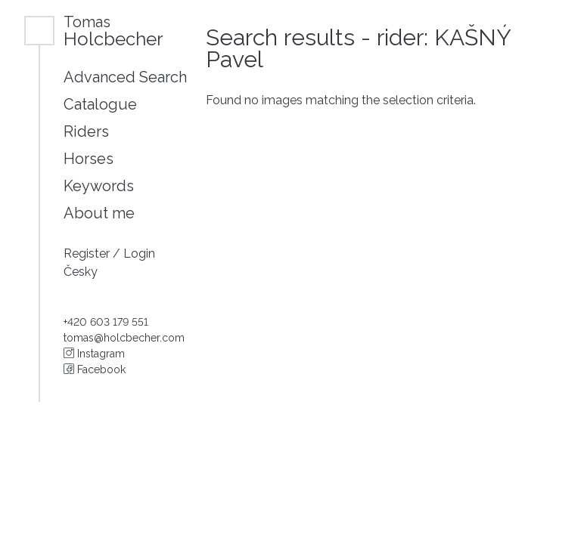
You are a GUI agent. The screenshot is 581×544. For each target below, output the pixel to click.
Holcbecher (113, 30)
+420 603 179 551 (106, 322)
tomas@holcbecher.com (124, 338)
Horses (88, 159)
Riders (86, 131)
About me (99, 213)
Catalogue (100, 104)
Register (88, 253)
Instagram (94, 354)
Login (139, 253)
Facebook (95, 369)
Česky (81, 271)
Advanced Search (125, 77)
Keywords (99, 186)
